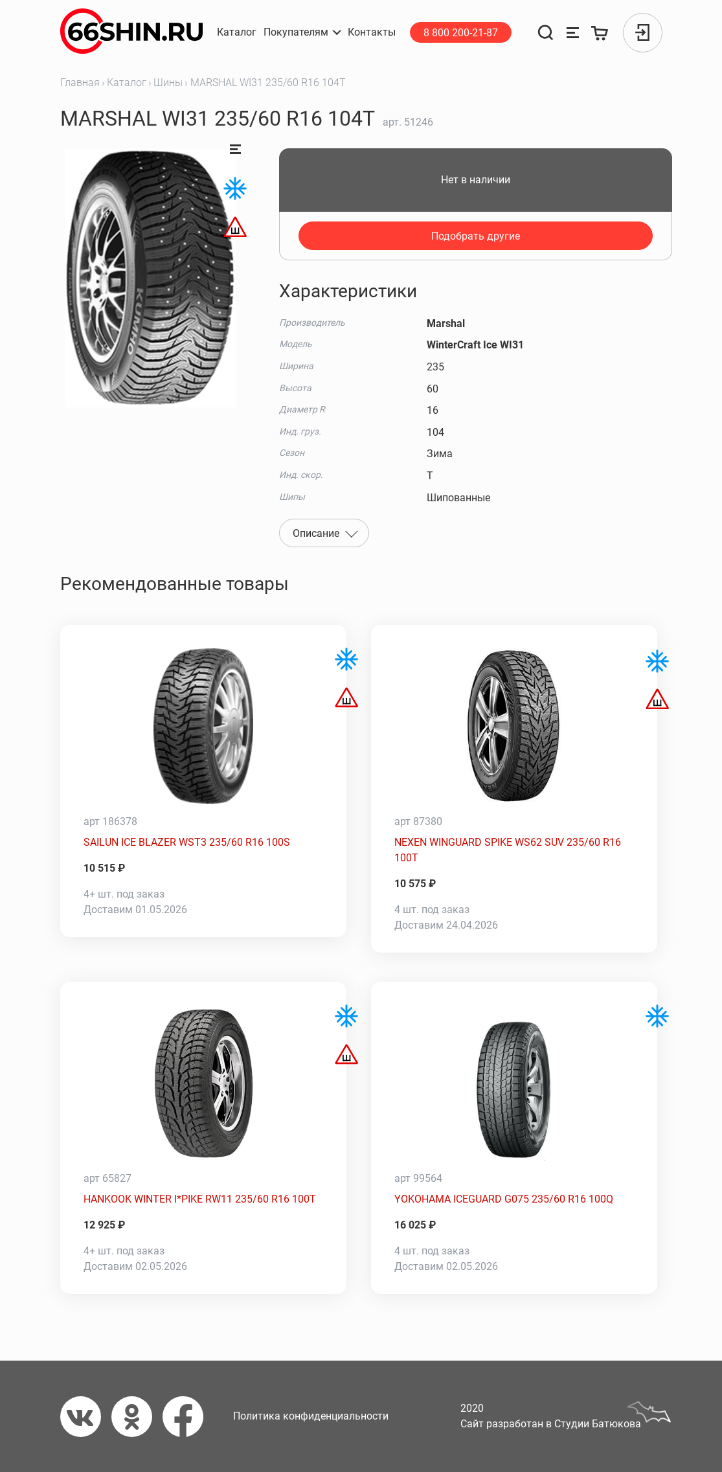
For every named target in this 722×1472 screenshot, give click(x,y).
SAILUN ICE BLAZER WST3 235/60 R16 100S (187, 842)
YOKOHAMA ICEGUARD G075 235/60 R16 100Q (503, 1199)
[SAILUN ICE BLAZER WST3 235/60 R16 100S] (204, 726)
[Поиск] (546, 33)
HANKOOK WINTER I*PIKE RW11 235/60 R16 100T (200, 1199)
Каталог (126, 82)
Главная (80, 82)
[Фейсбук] (188, 1416)
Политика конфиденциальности (311, 1416)
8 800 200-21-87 (460, 33)
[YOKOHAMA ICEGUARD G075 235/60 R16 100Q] (514, 1083)
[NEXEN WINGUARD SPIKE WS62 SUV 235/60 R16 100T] (514, 726)
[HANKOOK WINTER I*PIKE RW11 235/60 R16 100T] (204, 1083)
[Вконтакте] (85, 1416)
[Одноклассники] (137, 1416)
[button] (302, 32)
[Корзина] (600, 33)
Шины (168, 82)
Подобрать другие (475, 236)
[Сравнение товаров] (572, 33)
